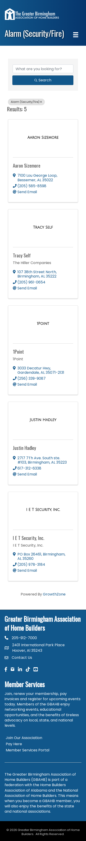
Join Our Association (24, 737)
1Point (18, 351)
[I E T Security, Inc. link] (43, 509)
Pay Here (14, 744)
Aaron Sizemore (26, 165)
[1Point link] (43, 323)
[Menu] (75, 34)
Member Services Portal (27, 750)
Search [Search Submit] (42, 80)
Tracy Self (22, 255)
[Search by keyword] (43, 68)
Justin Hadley (24, 447)
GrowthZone (54, 594)
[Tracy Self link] (43, 227)
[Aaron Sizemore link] (43, 137)
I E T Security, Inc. (28, 537)
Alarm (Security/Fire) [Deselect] (26, 102)
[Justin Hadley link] (43, 420)
